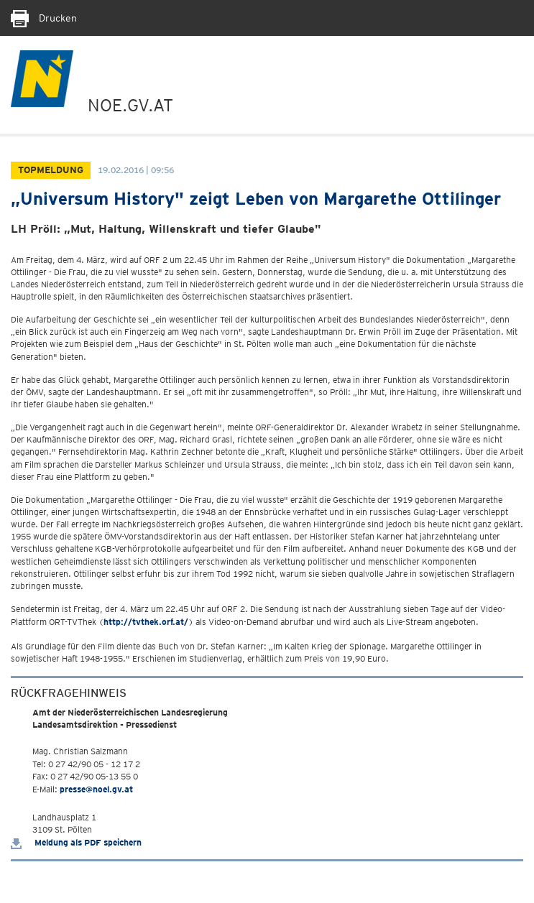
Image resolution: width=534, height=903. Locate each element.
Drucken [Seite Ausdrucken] (44, 18)
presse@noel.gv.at (96, 789)
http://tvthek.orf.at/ (145, 621)
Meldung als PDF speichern (76, 842)
